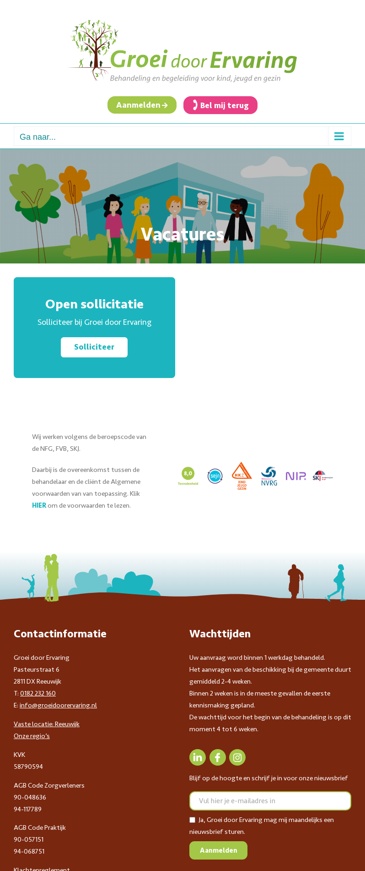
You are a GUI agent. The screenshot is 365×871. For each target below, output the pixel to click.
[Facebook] (217, 757)
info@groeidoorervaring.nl (58, 705)
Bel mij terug (224, 105)
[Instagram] (237, 757)
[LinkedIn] (197, 757)
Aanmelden (138, 105)
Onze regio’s (32, 736)
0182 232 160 (38, 693)
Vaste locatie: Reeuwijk (47, 724)
